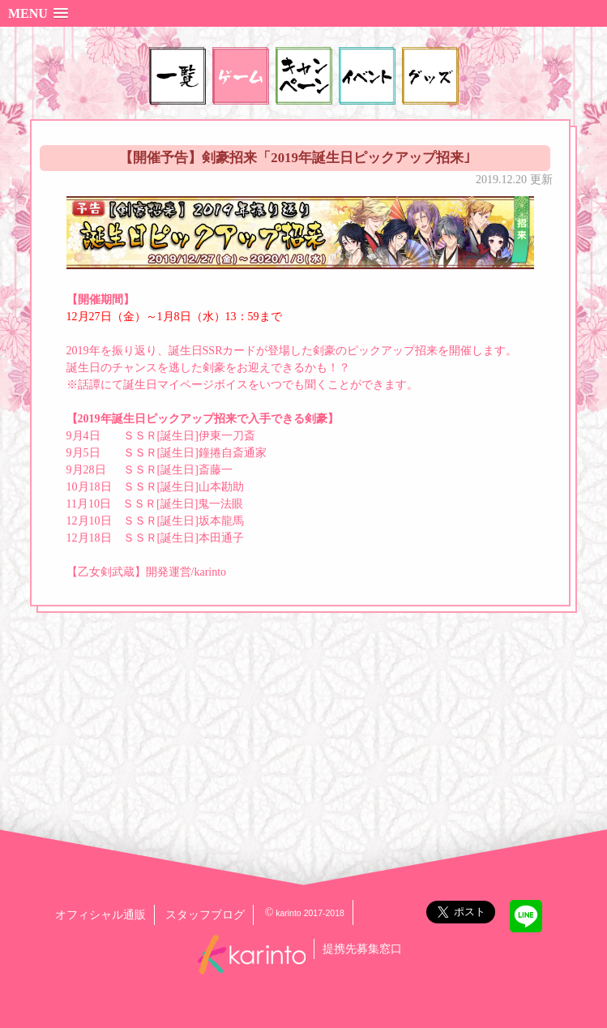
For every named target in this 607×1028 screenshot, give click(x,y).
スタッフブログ (205, 915)
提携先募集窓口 (362, 949)
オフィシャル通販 (100, 915)
